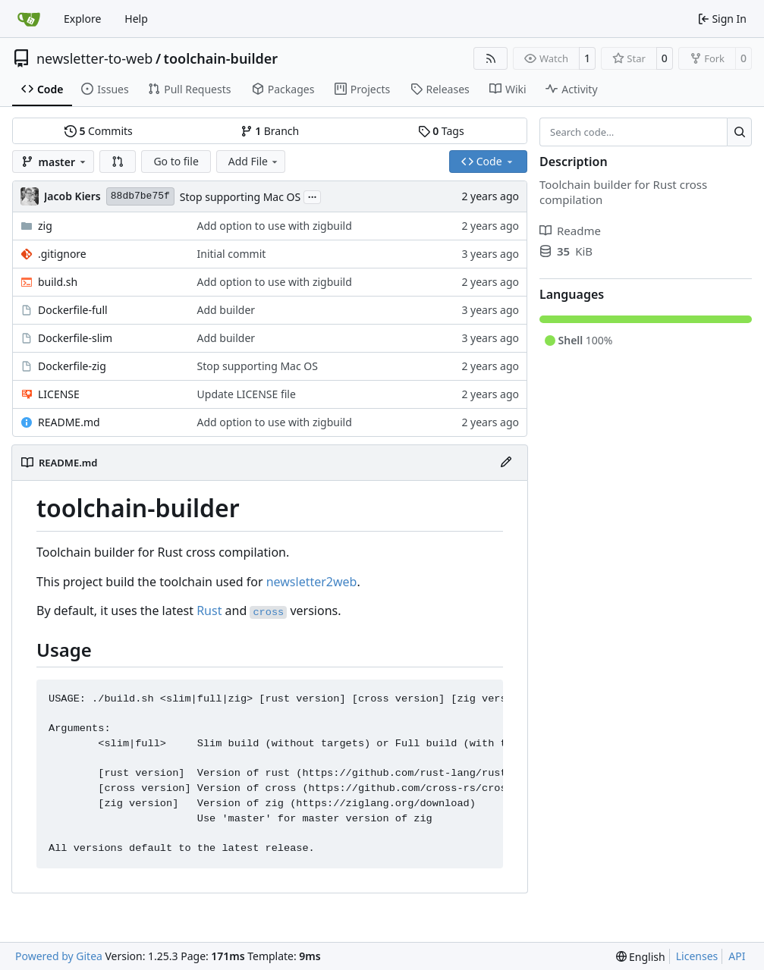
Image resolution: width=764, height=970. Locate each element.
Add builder (226, 310)
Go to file (175, 161)
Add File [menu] (254, 161)
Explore (82, 18)
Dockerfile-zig (72, 366)
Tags (441, 131)
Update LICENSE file (246, 394)
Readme (570, 230)
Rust (209, 610)
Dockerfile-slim (75, 338)
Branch (270, 131)
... (312, 195)
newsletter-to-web (94, 58)
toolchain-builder (221, 58)
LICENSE (59, 394)
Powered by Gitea (58, 956)
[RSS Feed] (490, 58)
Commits (98, 131)
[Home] (29, 19)
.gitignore (62, 253)
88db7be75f (140, 196)
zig (45, 225)
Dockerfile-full (73, 310)
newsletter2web (311, 581)
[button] (117, 161)
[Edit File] (506, 463)
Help (136, 18)
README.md (69, 422)
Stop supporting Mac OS (240, 197)
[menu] (640, 957)
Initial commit (231, 253)
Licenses (697, 956)
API (736, 956)
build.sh (57, 282)
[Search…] (739, 132)
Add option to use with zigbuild (274, 225)
